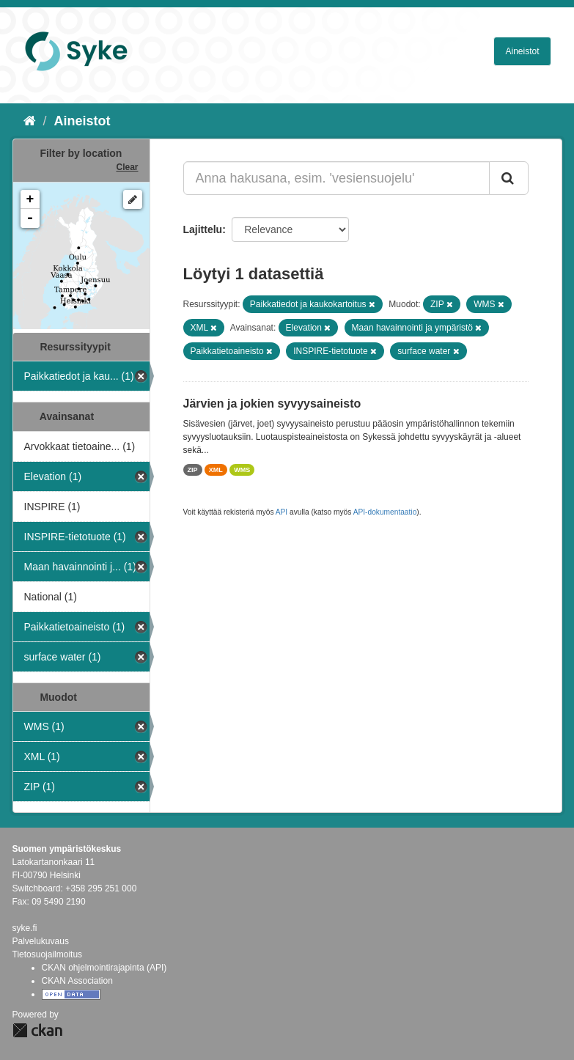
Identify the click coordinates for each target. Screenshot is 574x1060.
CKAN (37, 1030)
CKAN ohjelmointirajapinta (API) (104, 968)
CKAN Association (77, 981)
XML (216, 470)
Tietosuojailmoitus (47, 954)
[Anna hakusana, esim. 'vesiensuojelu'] (336, 178)
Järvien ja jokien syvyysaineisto (272, 403)
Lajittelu (203, 229)
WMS (242, 470)
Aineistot (522, 51)
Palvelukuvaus (40, 941)
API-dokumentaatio (385, 512)
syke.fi (24, 928)
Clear (127, 167)
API (281, 512)
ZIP (193, 470)
